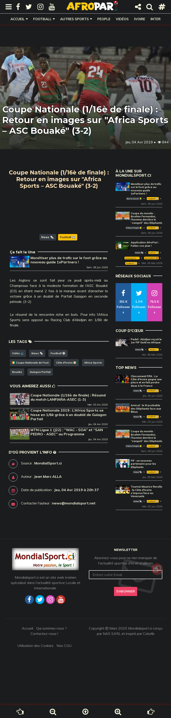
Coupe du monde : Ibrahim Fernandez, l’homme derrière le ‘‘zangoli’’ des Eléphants (146, 218)
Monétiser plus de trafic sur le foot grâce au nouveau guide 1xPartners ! (69, 282)
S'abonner (125, 610)
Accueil (17, 19)
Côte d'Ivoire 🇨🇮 (66, 385)
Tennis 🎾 (153, 349)
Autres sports (74, 19)
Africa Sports (93, 385)
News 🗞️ (47, 260)
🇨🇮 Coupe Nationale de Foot (30, 385)
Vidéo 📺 (18, 376)
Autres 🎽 (153, 253)
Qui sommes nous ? (51, 647)
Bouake (17, 394)
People (103, 19)
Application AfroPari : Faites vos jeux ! (145, 244)
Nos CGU (64, 664)
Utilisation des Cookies (35, 664)
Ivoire (139, 19)
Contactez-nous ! (44, 652)
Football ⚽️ (67, 260)
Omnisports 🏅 (132, 258)
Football (42, 19)
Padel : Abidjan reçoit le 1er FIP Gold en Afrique (146, 341)
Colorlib (149, 652)
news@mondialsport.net (74, 526)
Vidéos (122, 19)
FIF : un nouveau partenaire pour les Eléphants (143, 464)
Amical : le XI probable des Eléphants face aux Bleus (146, 408)
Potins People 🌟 (134, 228)
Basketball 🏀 (151, 258)
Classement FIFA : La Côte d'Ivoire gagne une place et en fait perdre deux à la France (146, 380)
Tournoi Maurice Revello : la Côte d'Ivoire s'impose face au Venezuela (146, 491)
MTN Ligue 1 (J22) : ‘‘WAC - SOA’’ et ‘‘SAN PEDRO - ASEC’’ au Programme (67, 454)
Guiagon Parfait (40, 394)
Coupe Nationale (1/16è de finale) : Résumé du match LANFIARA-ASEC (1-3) (68, 420)
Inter (156, 19)
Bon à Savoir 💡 (134, 199)
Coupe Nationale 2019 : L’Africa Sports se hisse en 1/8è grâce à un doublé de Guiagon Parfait (68, 437)
